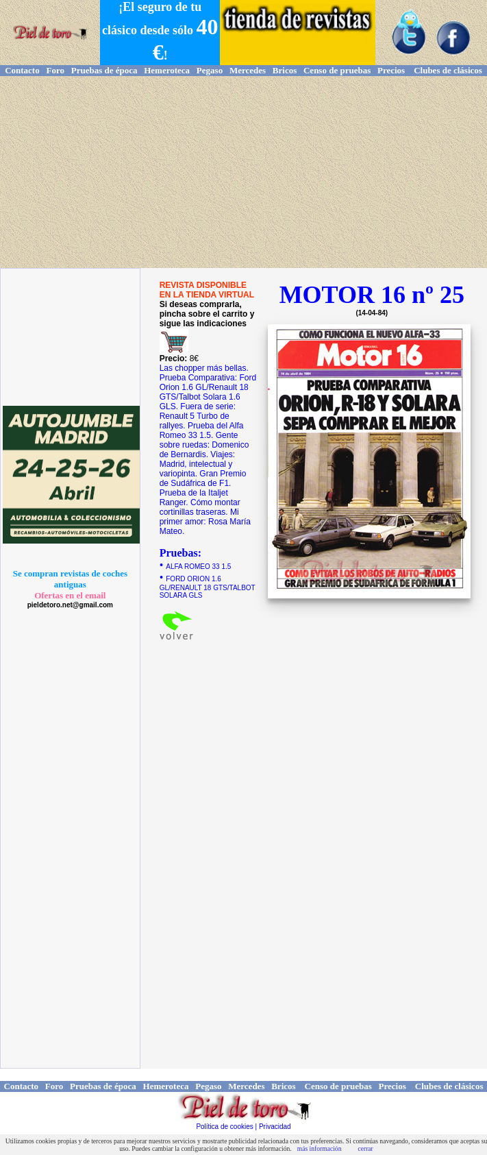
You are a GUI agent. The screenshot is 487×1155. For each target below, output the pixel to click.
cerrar (365, 1148)
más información (319, 1148)
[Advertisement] (243, 172)
